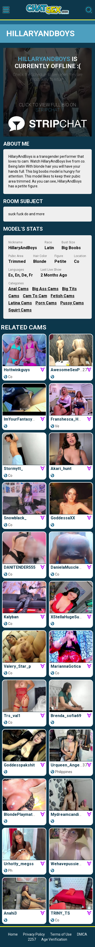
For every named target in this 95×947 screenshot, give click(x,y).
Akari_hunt (61, 468)
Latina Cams (20, 303)
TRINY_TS (60, 913)
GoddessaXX (63, 518)
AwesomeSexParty (69, 369)
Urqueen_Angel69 (68, 765)
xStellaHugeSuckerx (70, 617)
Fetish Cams (62, 295)
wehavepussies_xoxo (71, 863)
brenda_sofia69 (66, 715)
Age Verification (54, 939)
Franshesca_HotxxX (70, 419)
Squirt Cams (20, 310)
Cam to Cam (35, 295)
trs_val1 (12, 715)
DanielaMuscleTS (67, 567)
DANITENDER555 (19, 567)
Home (13, 934)
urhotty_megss (19, 863)
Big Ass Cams (45, 288)
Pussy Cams (72, 303)
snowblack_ (15, 518)
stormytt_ (13, 468)
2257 (32, 939)
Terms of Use (61, 934)
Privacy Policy (34, 934)
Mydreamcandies (67, 814)
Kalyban (11, 617)
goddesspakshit (19, 765)
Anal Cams (18, 288)
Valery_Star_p (17, 666)
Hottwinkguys (17, 369)
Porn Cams (46, 303)
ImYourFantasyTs (20, 419)
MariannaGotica (66, 666)
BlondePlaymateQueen (26, 814)
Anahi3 (10, 913)
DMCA (82, 934)
